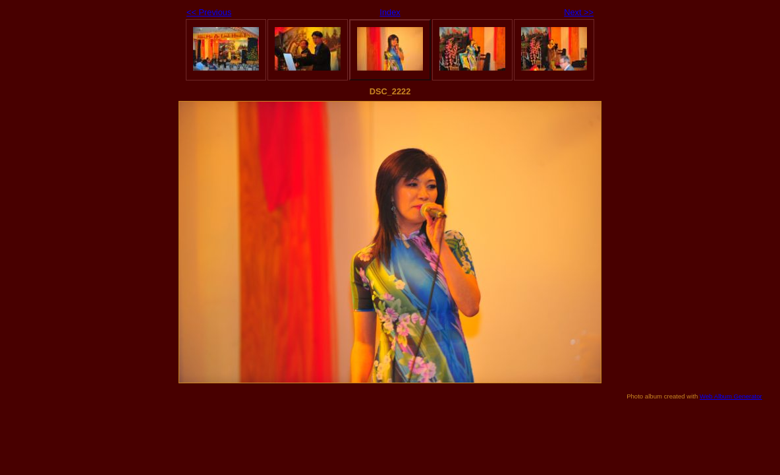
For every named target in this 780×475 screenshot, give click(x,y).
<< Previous (208, 12)
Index (389, 12)
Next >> (579, 12)
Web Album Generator (731, 396)
